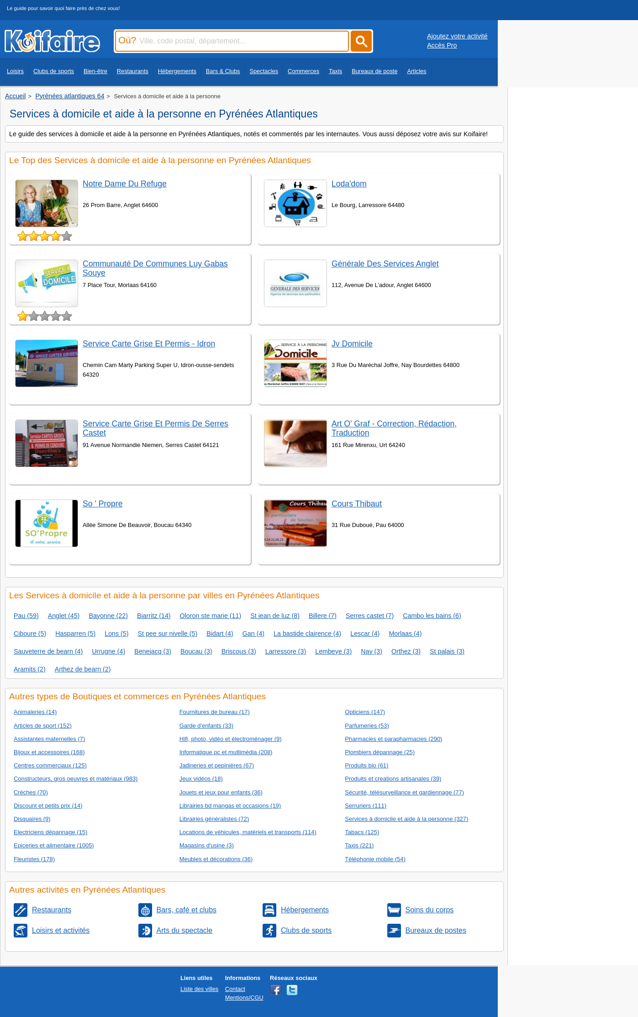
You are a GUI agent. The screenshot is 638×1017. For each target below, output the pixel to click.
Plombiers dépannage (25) (380, 752)
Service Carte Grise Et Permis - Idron (149, 343)
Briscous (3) (238, 651)
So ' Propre (102, 503)
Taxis (335, 71)
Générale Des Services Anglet (385, 263)
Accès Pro (442, 45)
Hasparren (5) (75, 633)
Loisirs (15, 71)
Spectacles (263, 71)
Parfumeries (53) (367, 725)
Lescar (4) (365, 633)
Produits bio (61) (366, 765)
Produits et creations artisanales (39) (393, 778)
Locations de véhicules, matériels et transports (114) (247, 832)
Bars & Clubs (223, 71)
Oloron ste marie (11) (211, 615)
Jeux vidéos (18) (201, 778)
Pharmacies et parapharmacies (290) (393, 738)
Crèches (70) (31, 792)
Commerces (303, 71)
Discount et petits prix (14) (48, 805)
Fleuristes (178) (34, 859)
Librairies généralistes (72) (214, 818)
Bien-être (95, 71)
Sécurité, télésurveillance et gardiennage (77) (404, 792)
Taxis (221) (359, 845)
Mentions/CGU (244, 997)
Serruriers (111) (365, 805)
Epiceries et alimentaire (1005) (54, 845)
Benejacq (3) (152, 651)
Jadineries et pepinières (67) (216, 765)
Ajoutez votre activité (457, 36)
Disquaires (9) (32, 818)
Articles (417, 71)
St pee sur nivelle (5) (167, 633)
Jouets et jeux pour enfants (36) (221, 792)
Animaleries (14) (35, 711)
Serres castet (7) (370, 615)
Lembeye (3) (333, 651)
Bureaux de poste (374, 71)
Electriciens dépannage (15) (50, 832)
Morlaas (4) (405, 633)
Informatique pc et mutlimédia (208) (226, 752)
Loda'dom (349, 183)
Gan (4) (253, 633)
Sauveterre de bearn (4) (48, 651)
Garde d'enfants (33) (206, 725)
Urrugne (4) (108, 651)
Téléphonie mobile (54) (375, 859)
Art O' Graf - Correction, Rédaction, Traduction (394, 428)
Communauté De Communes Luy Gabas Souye (155, 268)
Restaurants (132, 71)
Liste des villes (199, 988)
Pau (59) (26, 615)
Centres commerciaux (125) (50, 765)
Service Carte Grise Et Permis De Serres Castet (155, 428)
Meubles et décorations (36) (216, 859)
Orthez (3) (406, 651)
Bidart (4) (219, 633)
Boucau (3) (196, 651)
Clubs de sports (53, 71)
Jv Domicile (352, 343)
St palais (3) (447, 651)
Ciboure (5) (30, 633)
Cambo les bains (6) (432, 615)
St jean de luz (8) (275, 615)
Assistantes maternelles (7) (49, 738)
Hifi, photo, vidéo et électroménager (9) (230, 738)
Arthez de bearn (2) (83, 669)
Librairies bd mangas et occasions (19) (230, 805)
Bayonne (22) (108, 615)
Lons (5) (116, 633)
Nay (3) (371, 651)
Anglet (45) (64, 615)
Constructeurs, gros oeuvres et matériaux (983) (75, 778)
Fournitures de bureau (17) (214, 711)
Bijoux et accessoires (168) (49, 752)
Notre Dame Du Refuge (125, 183)
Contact (235, 988)
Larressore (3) (285, 651)
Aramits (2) (30, 669)
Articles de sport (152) (43, 725)
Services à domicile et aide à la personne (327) (406, 818)
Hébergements (177, 71)
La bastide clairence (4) (307, 633)
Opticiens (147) (365, 711)
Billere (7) (323, 615)
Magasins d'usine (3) (206, 845)
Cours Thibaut (357, 503)
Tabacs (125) (362, 832)
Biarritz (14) (154, 615)
